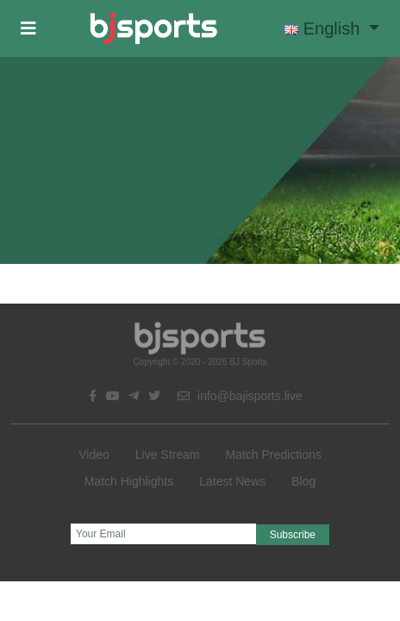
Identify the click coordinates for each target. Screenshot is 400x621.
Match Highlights (129, 481)
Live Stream (167, 454)
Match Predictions (273, 454)
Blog (303, 481)
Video (93, 454)
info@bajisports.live (240, 396)
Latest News (232, 481)
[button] (28, 28)
